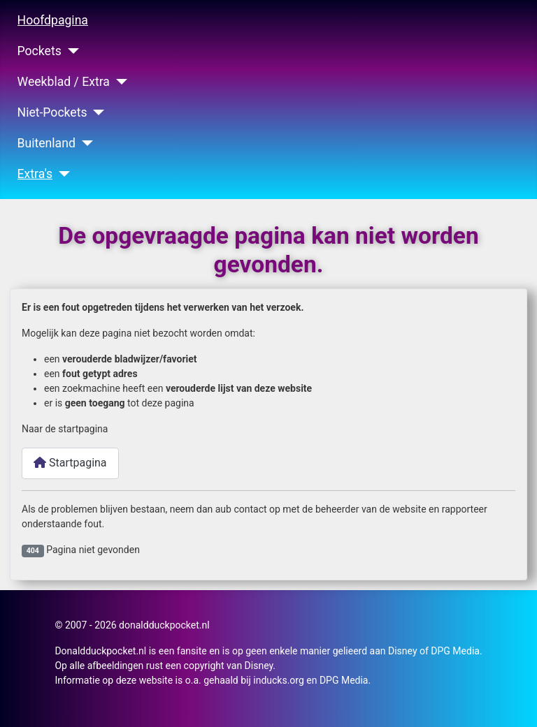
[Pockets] (70, 51)
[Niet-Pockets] (96, 112)
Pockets (39, 51)
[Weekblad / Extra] (118, 82)
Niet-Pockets (52, 112)
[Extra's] (61, 174)
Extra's (35, 174)
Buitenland (46, 143)
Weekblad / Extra (63, 82)
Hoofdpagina (52, 20)
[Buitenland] (84, 143)
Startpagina (70, 462)
